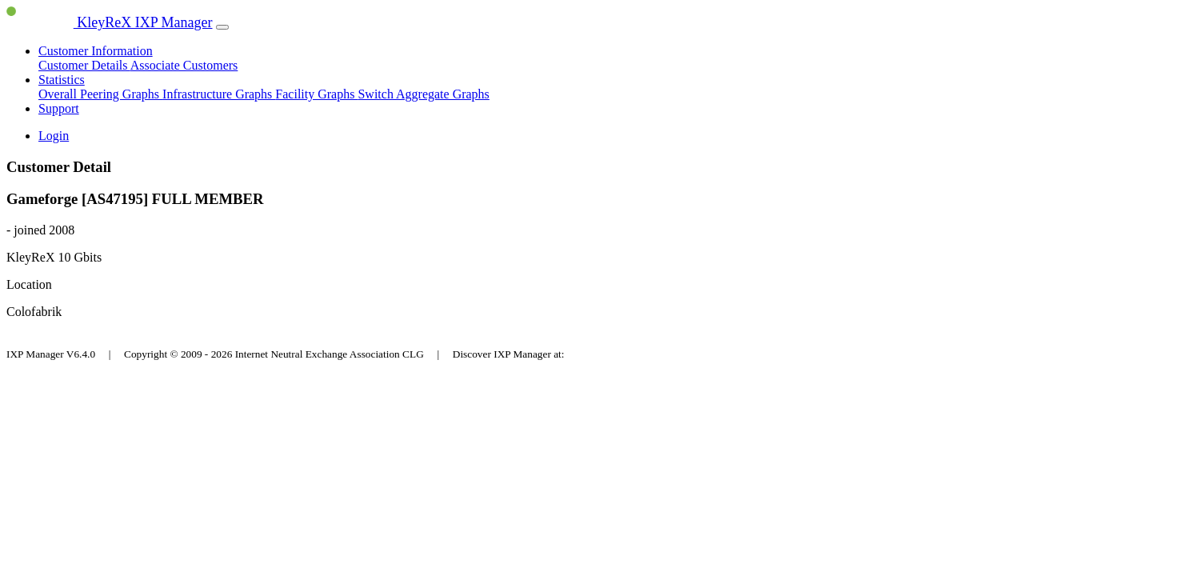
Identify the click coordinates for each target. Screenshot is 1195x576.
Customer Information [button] (95, 51)
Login (53, 135)
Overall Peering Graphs (100, 94)
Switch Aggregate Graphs (423, 94)
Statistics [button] (61, 79)
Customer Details (84, 65)
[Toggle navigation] (222, 27)
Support (58, 108)
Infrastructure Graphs (218, 94)
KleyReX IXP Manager (109, 22)
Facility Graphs (316, 94)
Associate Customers (184, 65)
